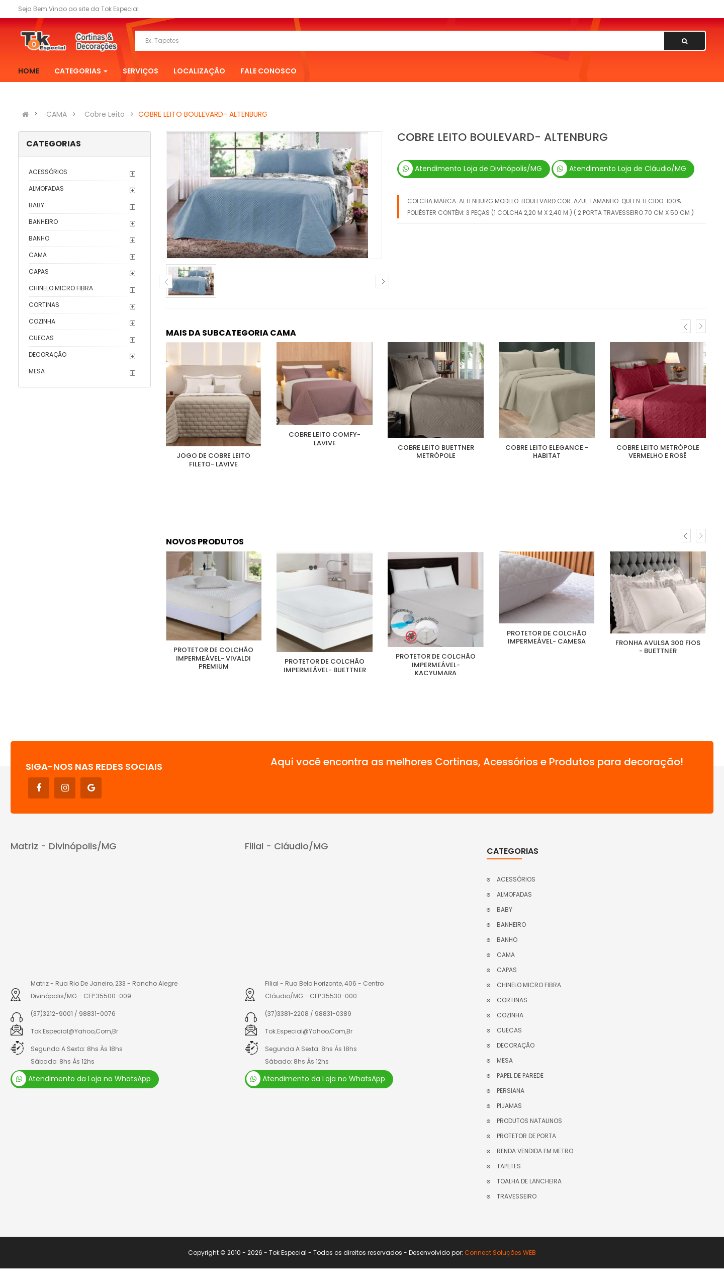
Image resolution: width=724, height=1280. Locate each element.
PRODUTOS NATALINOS (529, 1120)
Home (28, 71)
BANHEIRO (43, 221)
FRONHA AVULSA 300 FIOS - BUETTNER (657, 647)
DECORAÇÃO (47, 354)
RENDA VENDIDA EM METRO (535, 1151)
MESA (37, 371)
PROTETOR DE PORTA (526, 1136)
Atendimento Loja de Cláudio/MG (619, 168)
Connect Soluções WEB (500, 1252)
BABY (36, 205)
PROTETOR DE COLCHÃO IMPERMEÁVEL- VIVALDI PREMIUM (213, 658)
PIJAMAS (509, 1105)
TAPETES (509, 1166)
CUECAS (41, 338)
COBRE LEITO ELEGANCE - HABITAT (546, 452)
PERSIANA (510, 1090)
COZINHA (42, 321)
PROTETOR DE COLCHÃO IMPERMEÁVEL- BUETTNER (325, 666)
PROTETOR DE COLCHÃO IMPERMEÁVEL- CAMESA (547, 637)
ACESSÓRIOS (48, 172)
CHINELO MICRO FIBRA (61, 288)
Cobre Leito (104, 114)
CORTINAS (44, 304)
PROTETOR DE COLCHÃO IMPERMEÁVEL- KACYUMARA (436, 665)
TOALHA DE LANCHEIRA (529, 1181)
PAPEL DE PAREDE (520, 1075)
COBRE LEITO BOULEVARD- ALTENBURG (202, 114)
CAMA (56, 114)
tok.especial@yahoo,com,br (74, 1031)
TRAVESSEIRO (516, 1196)
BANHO (39, 238)
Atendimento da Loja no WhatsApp (81, 1078)
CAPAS (39, 271)
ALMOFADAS (46, 188)
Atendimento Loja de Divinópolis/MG (470, 168)
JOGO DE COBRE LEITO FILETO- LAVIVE (213, 460)
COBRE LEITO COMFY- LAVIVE (324, 439)
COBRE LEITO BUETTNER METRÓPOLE (436, 452)
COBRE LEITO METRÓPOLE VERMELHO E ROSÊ (657, 452)
